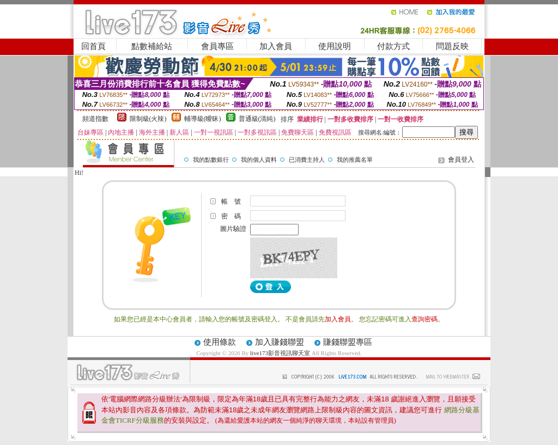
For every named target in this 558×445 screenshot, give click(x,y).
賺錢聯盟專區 (347, 342)
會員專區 (217, 46)
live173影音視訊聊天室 (280, 353)
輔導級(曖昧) (202, 119)
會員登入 (461, 159)
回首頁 (93, 46)
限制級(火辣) (148, 119)
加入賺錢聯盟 (279, 342)
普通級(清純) (257, 119)
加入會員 (275, 46)
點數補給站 (151, 46)
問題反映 (452, 46)
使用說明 (334, 46)
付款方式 (393, 46)
